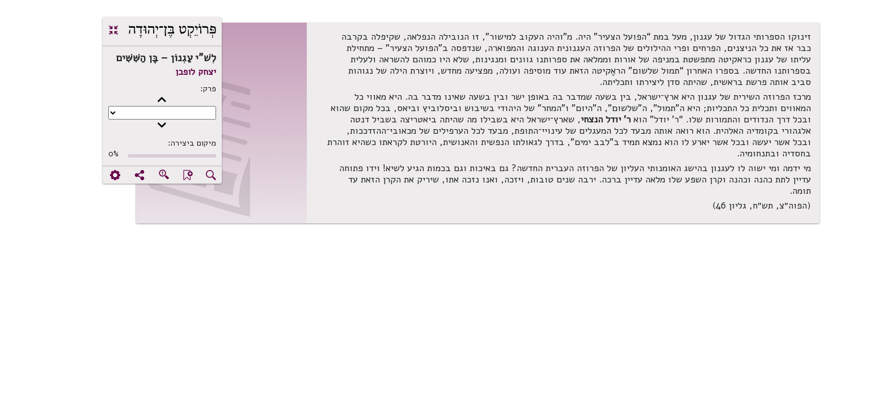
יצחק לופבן (159, 72)
